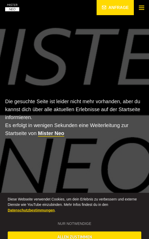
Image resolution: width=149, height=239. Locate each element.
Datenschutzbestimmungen (31, 216)
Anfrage (118, 7)
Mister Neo (51, 133)
